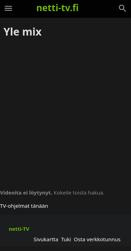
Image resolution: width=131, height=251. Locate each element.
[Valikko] (8, 8)
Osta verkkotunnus (97, 239)
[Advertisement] (65, 111)
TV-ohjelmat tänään (24, 205)
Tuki (66, 239)
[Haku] (122, 8)
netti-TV (19, 228)
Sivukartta (46, 239)
